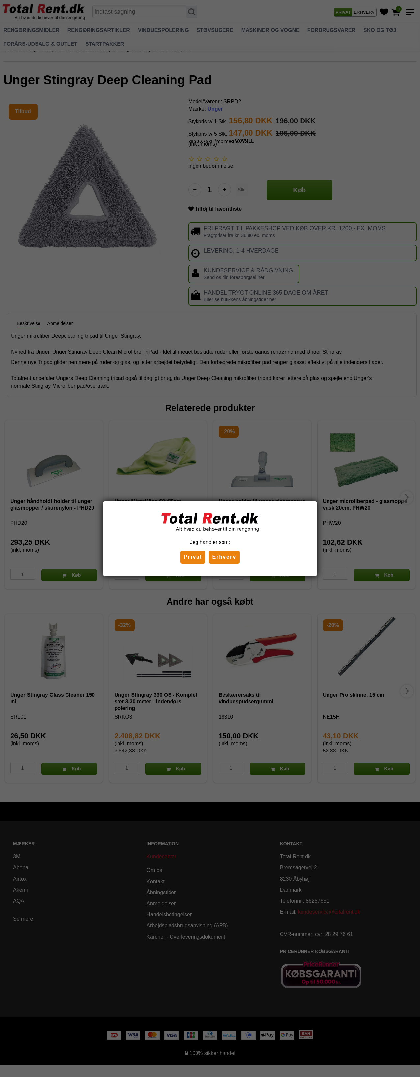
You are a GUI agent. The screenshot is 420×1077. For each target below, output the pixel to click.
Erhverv (224, 557)
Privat (193, 557)
